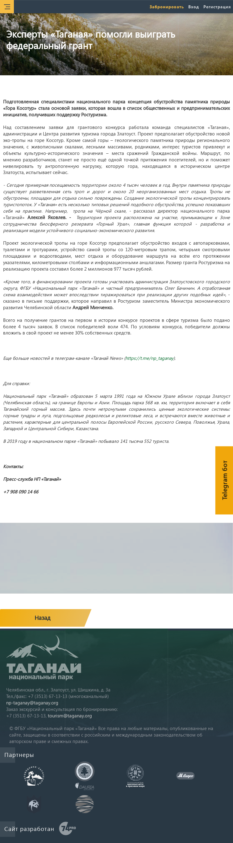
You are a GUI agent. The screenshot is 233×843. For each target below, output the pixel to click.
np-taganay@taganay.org (32, 703)
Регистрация (217, 6)
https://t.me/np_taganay (149, 358)
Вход (193, 6)
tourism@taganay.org (70, 715)
